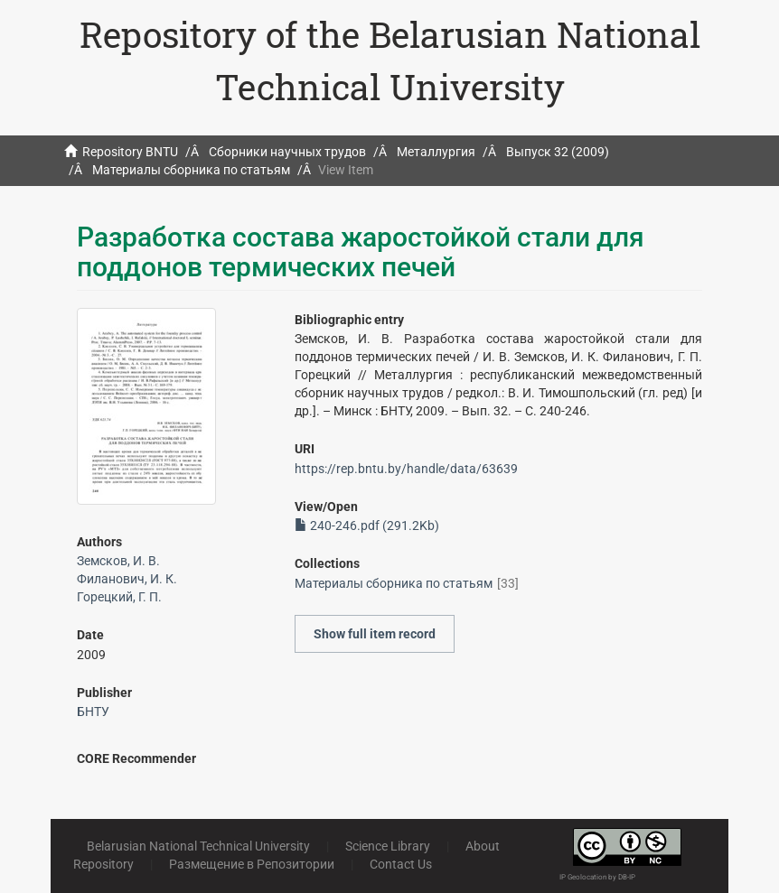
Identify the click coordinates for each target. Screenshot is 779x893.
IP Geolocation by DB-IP (597, 877)
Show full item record (375, 634)
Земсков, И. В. (118, 560)
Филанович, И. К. (127, 579)
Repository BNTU (130, 151)
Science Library (387, 846)
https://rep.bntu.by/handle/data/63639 (406, 468)
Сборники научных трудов (287, 151)
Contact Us (401, 864)
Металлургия (436, 151)
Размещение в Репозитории (251, 864)
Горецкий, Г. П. (119, 597)
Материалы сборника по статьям (191, 170)
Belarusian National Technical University (198, 846)
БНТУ (93, 711)
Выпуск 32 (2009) (557, 151)
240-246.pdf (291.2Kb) (367, 525)
